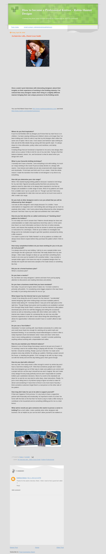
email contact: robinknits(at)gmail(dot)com (38, 27)
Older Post (60, 547)
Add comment (16, 490)
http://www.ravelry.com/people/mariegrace (26, 111)
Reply (18, 485)
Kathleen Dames (22, 478)
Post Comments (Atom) (27, 552)
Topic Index (15, 27)
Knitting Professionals (47, 459)
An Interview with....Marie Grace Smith (29, 459)
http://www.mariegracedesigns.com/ (45, 109)
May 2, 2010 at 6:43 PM (34, 478)
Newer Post (14, 547)
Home (37, 547)
